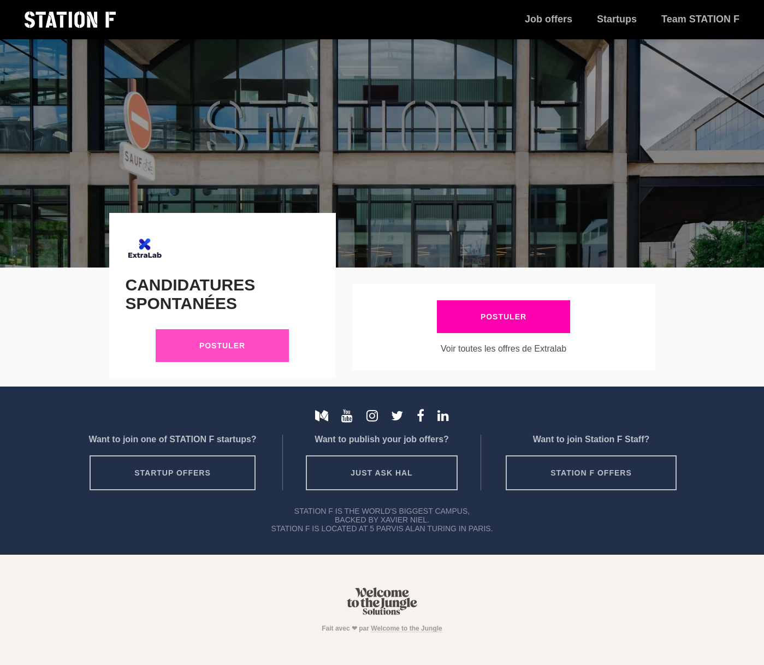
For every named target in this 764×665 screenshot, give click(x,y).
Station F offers (590, 472)
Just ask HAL (381, 472)
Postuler (222, 345)
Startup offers (172, 472)
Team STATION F (700, 19)
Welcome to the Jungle (406, 628)
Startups (617, 19)
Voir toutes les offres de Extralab (503, 348)
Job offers (548, 19)
